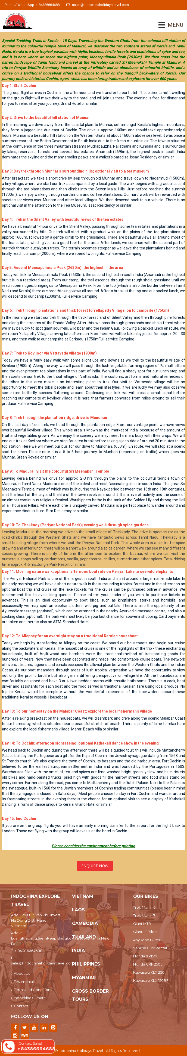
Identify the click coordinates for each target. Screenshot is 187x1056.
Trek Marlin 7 (144, 915)
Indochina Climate (28, 998)
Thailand (84, 937)
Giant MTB (142, 923)
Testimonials (23, 981)
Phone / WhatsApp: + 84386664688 (32, 5)
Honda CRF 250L (147, 964)
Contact (19, 1006)
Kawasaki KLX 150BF (151, 980)
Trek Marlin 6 (144, 907)
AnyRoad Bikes (146, 940)
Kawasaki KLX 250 (148, 972)
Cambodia (85, 923)
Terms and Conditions (31, 989)
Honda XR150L (145, 956)
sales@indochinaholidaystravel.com (97, 5)
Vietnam (82, 896)
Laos (78, 909)
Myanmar (84, 977)
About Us (20, 973)
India (78, 950)
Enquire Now (94, 865)
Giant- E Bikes (145, 932)
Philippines (86, 964)
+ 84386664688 (28, 950)
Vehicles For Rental (150, 948)
